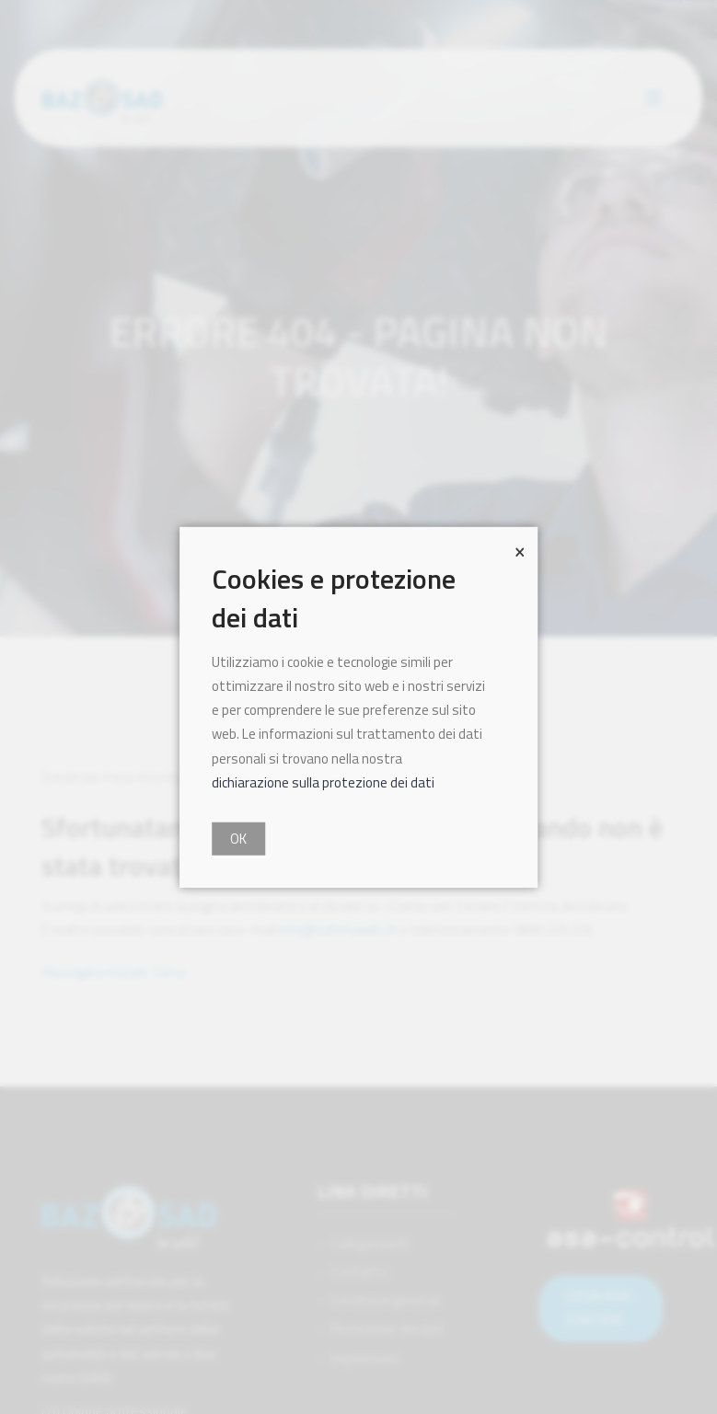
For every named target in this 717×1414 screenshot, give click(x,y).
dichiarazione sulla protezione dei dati (323, 782)
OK (238, 838)
